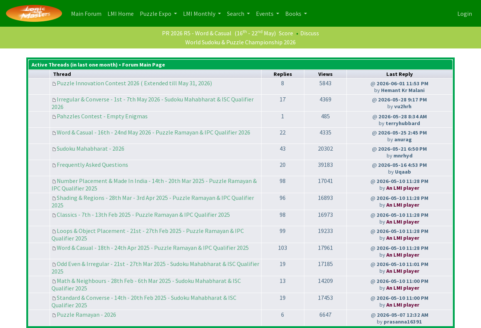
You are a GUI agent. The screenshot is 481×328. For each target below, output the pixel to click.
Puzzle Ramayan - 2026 (86, 314)
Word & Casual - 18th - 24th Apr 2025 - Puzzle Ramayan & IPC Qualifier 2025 (153, 247)
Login (464, 13)
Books (294, 13)
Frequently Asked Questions (92, 164)
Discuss (309, 33)
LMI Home (122, 13)
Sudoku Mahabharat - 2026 (90, 148)
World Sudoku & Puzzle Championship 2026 (240, 42)
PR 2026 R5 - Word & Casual (196, 33)
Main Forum (87, 13)
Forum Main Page (143, 64)
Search (236, 13)
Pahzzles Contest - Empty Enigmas (102, 116)
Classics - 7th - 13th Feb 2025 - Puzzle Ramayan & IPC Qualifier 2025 (143, 214)
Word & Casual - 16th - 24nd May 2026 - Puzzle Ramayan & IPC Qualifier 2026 (153, 132)
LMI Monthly (199, 13)
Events (265, 13)
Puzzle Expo (156, 13)
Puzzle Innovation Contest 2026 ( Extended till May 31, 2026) (134, 83)
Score (286, 33)
